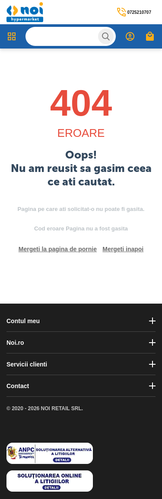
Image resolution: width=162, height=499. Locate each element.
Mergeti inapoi (122, 249)
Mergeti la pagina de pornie (58, 249)
